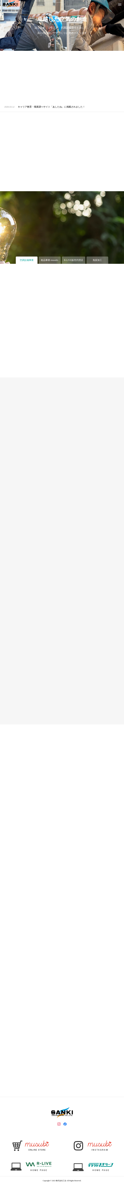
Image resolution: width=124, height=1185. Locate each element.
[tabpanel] (62, 25)
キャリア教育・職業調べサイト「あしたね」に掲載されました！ (51, 107)
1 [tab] (62, 46)
